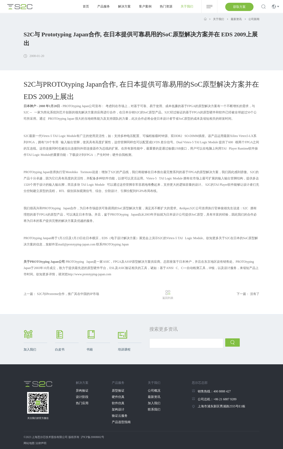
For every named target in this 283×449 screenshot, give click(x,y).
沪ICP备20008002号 (92, 437)
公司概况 (154, 390)
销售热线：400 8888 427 (214, 391)
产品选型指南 (121, 422)
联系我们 (154, 409)
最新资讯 (154, 396)
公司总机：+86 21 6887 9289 (217, 399)
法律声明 (40, 443)
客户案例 (145, 6)
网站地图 (29, 443)
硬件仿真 (118, 396)
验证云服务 (120, 415)
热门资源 (166, 6)
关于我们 (187, 6)
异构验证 (82, 390)
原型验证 (118, 390)
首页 (86, 6)
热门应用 (82, 403)
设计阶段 (82, 396)
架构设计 (118, 409)
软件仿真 (118, 403)
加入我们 (154, 403)
